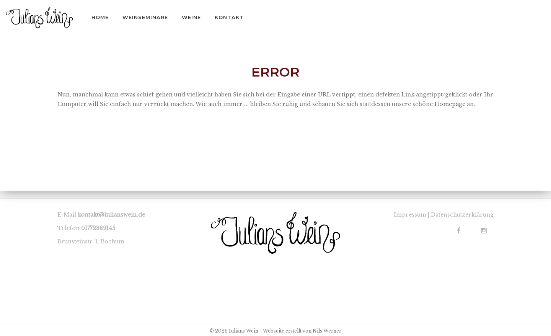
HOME (100, 17)
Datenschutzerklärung (462, 214)
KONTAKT (229, 17)
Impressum (410, 214)
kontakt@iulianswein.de (111, 214)
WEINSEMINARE (145, 17)
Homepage (449, 104)
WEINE (191, 17)
